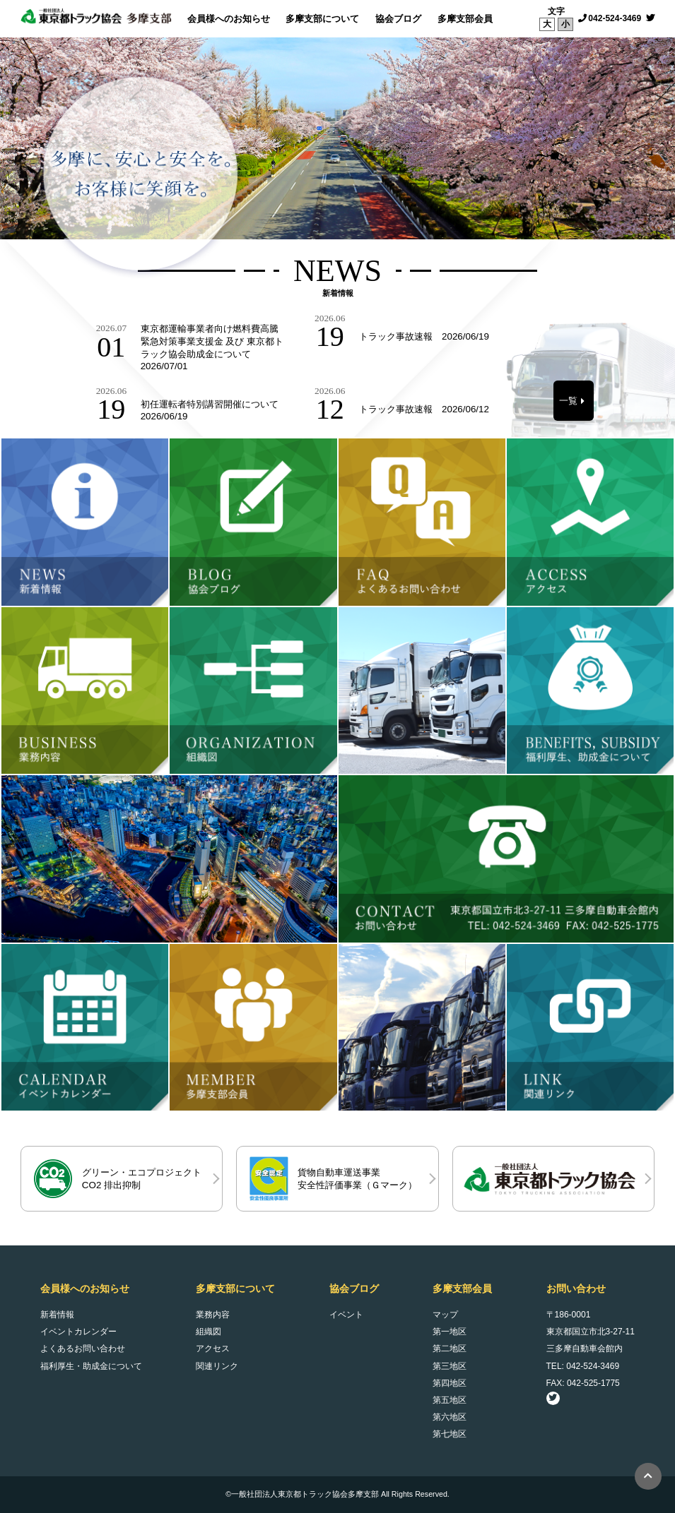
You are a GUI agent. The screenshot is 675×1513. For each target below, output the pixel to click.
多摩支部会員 (465, 18)
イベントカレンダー (78, 1331)
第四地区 (449, 1383)
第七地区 (449, 1434)
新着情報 (57, 1315)
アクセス (213, 1348)
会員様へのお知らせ (228, 18)
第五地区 (449, 1400)
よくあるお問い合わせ (82, 1348)
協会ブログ (398, 18)
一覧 (568, 400)
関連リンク (217, 1366)
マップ (445, 1315)
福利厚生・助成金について (91, 1366)
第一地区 (449, 1331)
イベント (346, 1315)
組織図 (208, 1331)
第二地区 (449, 1348)
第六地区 (449, 1417)
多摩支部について (322, 18)
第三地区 (449, 1366)
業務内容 (213, 1315)
